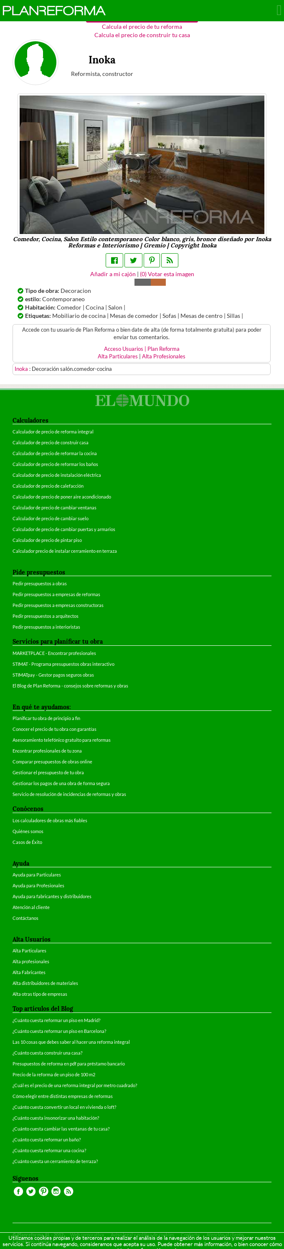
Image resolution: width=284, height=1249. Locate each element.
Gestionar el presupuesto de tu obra (48, 772)
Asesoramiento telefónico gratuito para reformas (62, 740)
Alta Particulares (118, 356)
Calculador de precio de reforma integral (53, 431)
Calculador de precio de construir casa (51, 442)
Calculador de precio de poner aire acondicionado (62, 496)
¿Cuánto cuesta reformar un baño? (47, 1139)
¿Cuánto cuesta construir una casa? (47, 1052)
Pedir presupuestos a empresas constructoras (58, 605)
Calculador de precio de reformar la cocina (55, 453)
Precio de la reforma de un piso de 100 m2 (54, 1074)
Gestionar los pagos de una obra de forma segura (61, 783)
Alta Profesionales (163, 356)
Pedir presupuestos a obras (40, 583)
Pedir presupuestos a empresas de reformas (56, 594)
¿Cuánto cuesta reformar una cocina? (49, 1150)
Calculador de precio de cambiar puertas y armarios (64, 529)
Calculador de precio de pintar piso (47, 540)
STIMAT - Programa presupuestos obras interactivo (63, 664)
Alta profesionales (31, 961)
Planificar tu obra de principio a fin (46, 718)
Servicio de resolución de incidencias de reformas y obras (69, 794)
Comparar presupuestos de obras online (52, 761)
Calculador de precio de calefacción (48, 486)
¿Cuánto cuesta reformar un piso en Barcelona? (59, 1031)
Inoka (22, 369)
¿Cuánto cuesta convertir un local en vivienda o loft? (64, 1107)
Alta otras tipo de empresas (40, 994)
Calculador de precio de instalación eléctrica (57, 475)
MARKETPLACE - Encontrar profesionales (54, 653)
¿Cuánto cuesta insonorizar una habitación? (56, 1118)
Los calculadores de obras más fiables (50, 820)
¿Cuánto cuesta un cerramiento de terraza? (55, 1161)
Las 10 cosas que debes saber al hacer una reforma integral (71, 1042)
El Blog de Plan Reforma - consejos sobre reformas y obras (70, 685)
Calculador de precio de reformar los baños (55, 464)
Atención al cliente (31, 907)
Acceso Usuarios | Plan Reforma (142, 349)
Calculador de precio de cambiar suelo (51, 518)
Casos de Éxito (27, 842)
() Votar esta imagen (167, 273)
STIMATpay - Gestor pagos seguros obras (53, 674)
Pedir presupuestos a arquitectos (46, 616)
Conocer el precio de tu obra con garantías (54, 729)
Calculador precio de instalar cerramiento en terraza (65, 551)
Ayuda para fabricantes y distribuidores (52, 896)
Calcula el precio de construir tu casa (142, 34)
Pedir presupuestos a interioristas (46, 627)
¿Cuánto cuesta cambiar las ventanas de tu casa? (61, 1128)
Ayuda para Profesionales (38, 885)
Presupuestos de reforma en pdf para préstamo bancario (69, 1063)
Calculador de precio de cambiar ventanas (54, 507)
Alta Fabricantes (29, 972)
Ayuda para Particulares (37, 874)
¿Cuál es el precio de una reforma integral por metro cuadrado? (75, 1085)
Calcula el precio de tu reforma (142, 26)
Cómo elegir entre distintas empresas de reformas (63, 1096)
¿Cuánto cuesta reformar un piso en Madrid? (56, 1020)
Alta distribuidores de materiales (45, 983)
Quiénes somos (28, 831)
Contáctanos (25, 918)
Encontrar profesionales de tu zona (47, 750)
